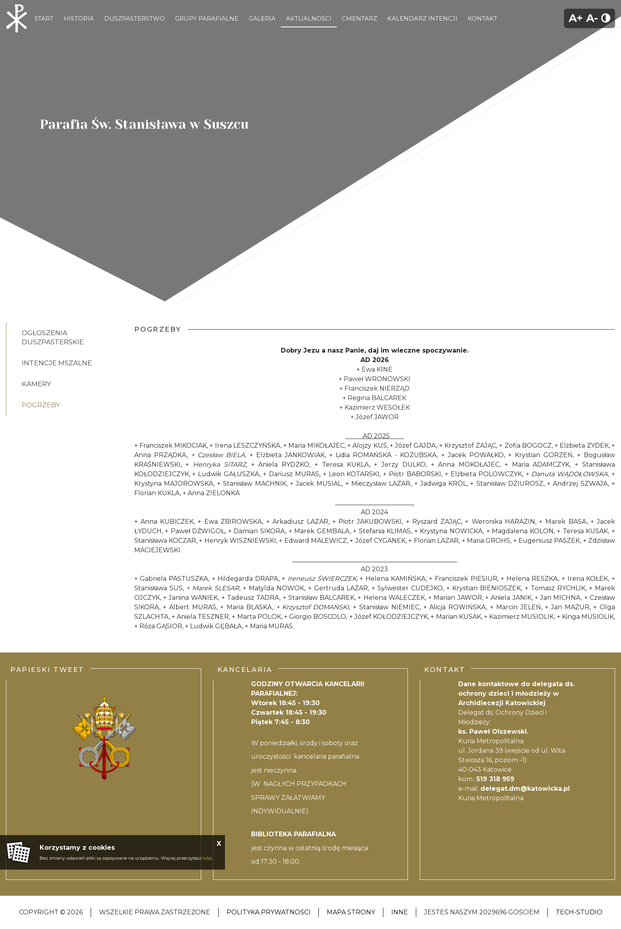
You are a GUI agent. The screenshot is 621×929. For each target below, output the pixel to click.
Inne (399, 912)
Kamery (36, 384)
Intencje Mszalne (57, 363)
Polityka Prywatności (268, 912)
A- (592, 18)
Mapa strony (351, 912)
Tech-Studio (579, 912)
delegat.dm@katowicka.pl (525, 788)
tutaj (207, 858)
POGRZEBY (41, 405)
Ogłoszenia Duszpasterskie (53, 337)
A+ (576, 18)
